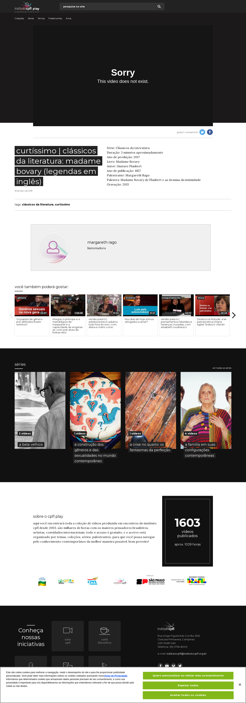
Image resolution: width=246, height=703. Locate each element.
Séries (31, 18)
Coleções (19, 18)
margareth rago (102, 242)
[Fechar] (240, 686)
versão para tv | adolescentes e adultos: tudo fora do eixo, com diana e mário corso (103, 323)
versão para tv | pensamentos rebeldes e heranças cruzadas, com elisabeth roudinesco (176, 323)
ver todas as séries (221, 368)
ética (201, 297)
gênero (21, 297)
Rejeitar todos (188, 686)
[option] (32, 315)
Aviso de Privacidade (115, 677)
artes (56, 297)
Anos (68, 18)
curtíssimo (62, 204)
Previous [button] (11, 315)
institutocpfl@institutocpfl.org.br (187, 653)
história (130, 297)
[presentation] (32, 305)
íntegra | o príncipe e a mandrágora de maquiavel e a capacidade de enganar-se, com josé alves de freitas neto (67, 326)
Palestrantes (55, 18)
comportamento (171, 297)
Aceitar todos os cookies (188, 696)
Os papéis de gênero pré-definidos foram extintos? (29, 322)
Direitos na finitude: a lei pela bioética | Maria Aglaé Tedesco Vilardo (211, 322)
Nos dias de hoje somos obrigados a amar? (139, 320)
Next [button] (234, 315)
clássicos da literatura (37, 204)
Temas (41, 18)
